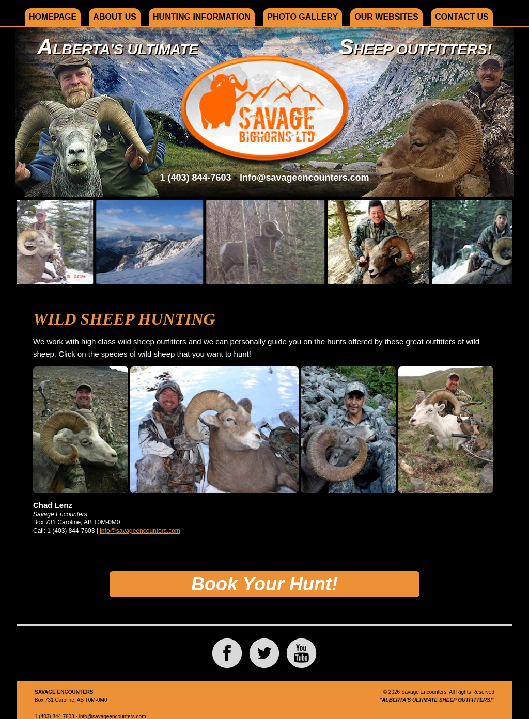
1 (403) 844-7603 (195, 177)
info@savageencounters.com (304, 177)
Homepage (52, 16)
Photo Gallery (302, 16)
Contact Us (462, 16)
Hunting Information (202, 16)
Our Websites (386, 16)
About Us (114, 16)
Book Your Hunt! (264, 584)
